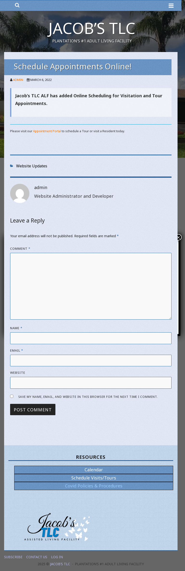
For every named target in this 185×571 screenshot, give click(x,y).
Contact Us (36, 557)
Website (17, 372)
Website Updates (31, 166)
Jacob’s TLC (91, 28)
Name (16, 328)
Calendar (94, 470)
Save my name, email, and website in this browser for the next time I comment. (88, 397)
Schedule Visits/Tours (93, 478)
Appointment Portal (47, 131)
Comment (20, 248)
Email (16, 350)
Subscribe (13, 557)
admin (18, 80)
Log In (57, 557)
